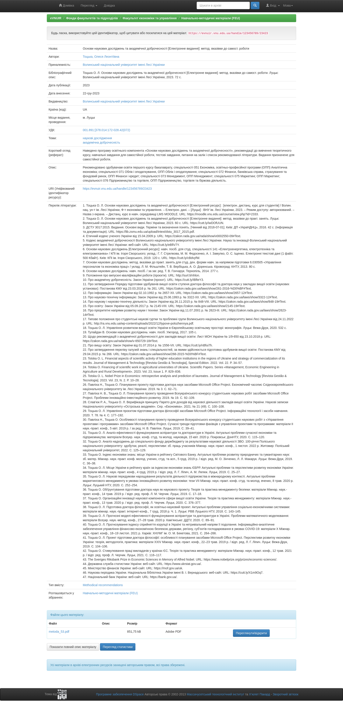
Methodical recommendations (103, 585)
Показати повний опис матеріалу (73, 647)
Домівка (66, 5)
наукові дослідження (97, 138)
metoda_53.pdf (59, 631)
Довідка (109, 5)
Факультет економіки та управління (149, 18)
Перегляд (89, 5)
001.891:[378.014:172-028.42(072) (106, 130)
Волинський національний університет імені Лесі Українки (123, 64)
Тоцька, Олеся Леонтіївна (101, 56)
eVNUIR (55, 18)
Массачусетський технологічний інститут (215, 694)
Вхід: (273, 5)
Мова (288, 5)
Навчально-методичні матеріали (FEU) (210, 18)
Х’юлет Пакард (259, 694)
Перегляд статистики (118, 647)
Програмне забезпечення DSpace (120, 694)
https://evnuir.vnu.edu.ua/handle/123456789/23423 (117, 188)
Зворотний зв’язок (285, 694)
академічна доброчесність (101, 142)
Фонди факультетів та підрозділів (92, 18)
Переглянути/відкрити (251, 633)
